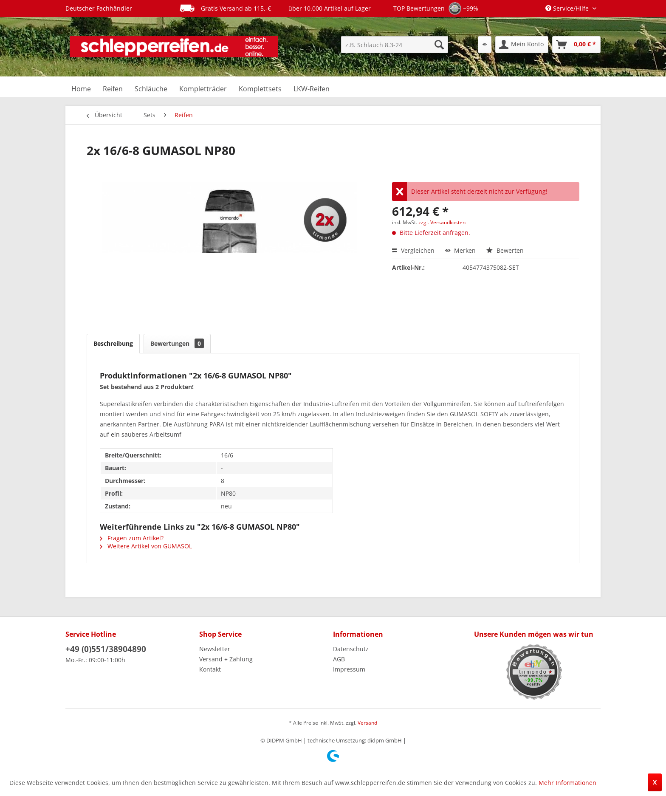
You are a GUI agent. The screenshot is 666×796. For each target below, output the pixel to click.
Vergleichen (413, 250)
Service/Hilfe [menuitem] (567, 8)
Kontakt (210, 669)
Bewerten (505, 250)
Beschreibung (113, 343)
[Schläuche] (151, 89)
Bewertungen (177, 343)
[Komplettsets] (260, 89)
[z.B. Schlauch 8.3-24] (394, 44)
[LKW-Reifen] (312, 89)
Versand (367, 722)
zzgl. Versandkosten (442, 222)
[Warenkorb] (576, 44)
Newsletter (214, 649)
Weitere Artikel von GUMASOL (146, 546)
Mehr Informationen (567, 783)
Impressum (349, 669)
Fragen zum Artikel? (132, 538)
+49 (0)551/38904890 (105, 649)
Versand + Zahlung (226, 659)
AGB (339, 659)
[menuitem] (394, 44)
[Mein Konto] (521, 44)
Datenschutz (351, 649)
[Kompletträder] (203, 89)
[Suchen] (439, 44)
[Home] (81, 89)
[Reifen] (113, 89)
